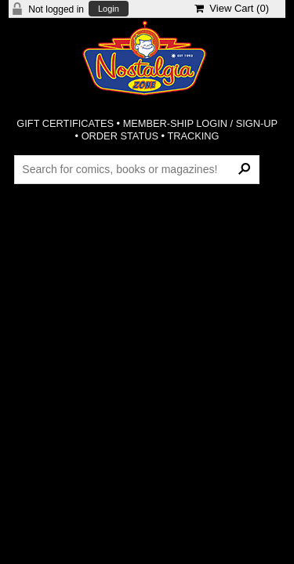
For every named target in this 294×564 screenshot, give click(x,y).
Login (108, 9)
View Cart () (231, 8)
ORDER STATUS (120, 136)
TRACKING (193, 136)
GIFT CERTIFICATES (65, 123)
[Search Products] (137, 169)
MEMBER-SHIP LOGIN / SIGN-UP (200, 123)
